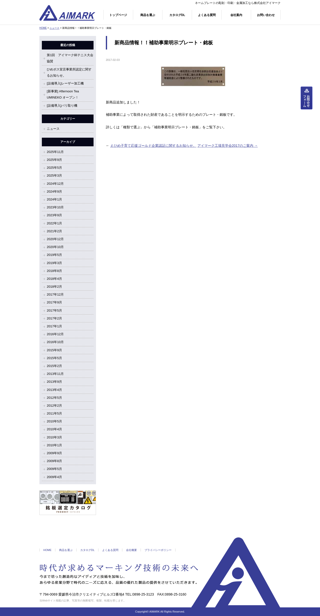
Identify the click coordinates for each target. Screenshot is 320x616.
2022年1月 (54, 223)
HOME (43, 28)
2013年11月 (55, 374)
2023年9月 (54, 215)
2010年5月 (54, 421)
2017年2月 (54, 318)
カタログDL (177, 15)
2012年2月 (54, 405)
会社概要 (131, 550)
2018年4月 (54, 279)
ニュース (54, 28)
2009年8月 (54, 461)
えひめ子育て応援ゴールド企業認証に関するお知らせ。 (153, 146)
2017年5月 (54, 310)
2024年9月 (54, 191)
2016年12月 (55, 334)
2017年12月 (55, 294)
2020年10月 (55, 247)
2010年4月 (54, 429)
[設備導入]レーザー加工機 (65, 83)
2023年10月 (55, 207)
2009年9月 (54, 453)
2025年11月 (55, 152)
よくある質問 (207, 15)
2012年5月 (54, 398)
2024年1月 (54, 199)
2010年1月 (54, 445)
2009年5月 (54, 469)
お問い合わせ (266, 15)
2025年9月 (54, 160)
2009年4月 (54, 477)
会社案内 (236, 15)
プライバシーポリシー (158, 550)
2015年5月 (54, 358)
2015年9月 (54, 350)
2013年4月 (54, 390)
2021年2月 (54, 231)
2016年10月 (55, 342)
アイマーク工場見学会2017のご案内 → (227, 146)
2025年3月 (54, 175)
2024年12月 (55, 183)
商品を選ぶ (147, 15)
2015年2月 (54, 366)
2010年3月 (54, 437)
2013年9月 (54, 381)
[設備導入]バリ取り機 (62, 105)
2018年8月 (54, 271)
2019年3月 (54, 263)
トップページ (118, 15)
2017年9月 (54, 302)
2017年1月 (54, 326)
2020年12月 (55, 239)
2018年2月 (54, 286)
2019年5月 (54, 255)
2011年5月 (54, 413)
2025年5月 (54, 167)
